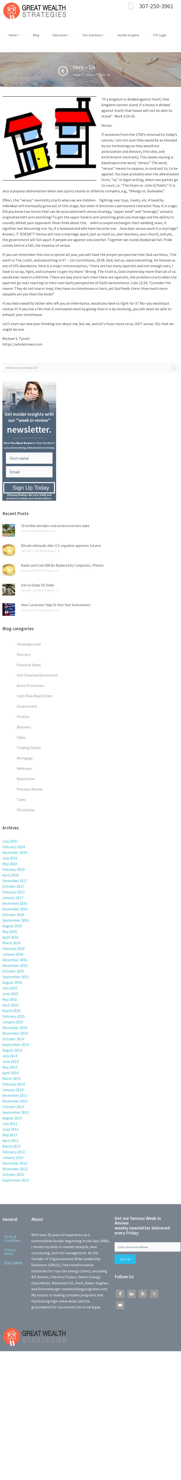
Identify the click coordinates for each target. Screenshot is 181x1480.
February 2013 (13, 1151)
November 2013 (15, 1101)
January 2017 (12, 897)
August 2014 (12, 1050)
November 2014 (15, 1033)
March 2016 (11, 942)
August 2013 (12, 1118)
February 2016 (13, 948)
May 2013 (9, 1135)
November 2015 (15, 965)
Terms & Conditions (12, 1238)
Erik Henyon (44, 531)
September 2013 (15, 1112)
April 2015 (10, 1005)
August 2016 (12, 925)
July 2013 (9, 1123)
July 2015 (9, 988)
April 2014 (10, 1072)
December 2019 (14, 852)
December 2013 (14, 1095)
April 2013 (10, 1140)
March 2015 (11, 1010)
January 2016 (12, 954)
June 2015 (10, 993)
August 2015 (12, 982)
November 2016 (15, 909)
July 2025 (9, 841)
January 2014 (12, 1089)
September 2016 (15, 920)
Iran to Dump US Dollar (37, 585)
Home (76, 75)
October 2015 (13, 971)
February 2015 (13, 1016)
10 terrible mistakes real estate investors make (55, 526)
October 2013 (13, 1106)
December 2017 (14, 880)
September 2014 (15, 1044)
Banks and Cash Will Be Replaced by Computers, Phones (62, 565)
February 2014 (13, 1084)
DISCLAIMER (13, 1263)
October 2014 (13, 1038)
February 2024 (13, 846)
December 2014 (14, 1027)
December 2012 (14, 1163)
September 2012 (15, 1180)
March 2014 (11, 1078)
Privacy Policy (10, 1251)
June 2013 (10, 1129)
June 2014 (10, 1061)
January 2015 (12, 1022)
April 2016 (10, 937)
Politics (90, 75)
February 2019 (13, 869)
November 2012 (15, 1168)
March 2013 (11, 1146)
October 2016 (13, 914)
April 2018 (10, 875)
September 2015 (15, 976)
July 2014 (9, 1055)
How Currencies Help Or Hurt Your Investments (55, 605)
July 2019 (9, 858)
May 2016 (9, 931)
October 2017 (13, 886)
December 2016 (14, 903)
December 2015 (14, 959)
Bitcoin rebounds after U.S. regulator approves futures (61, 545)
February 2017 (13, 892)
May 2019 (9, 863)
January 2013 (12, 1157)
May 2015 (9, 999)
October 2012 (13, 1174)
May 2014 (9, 1067)
